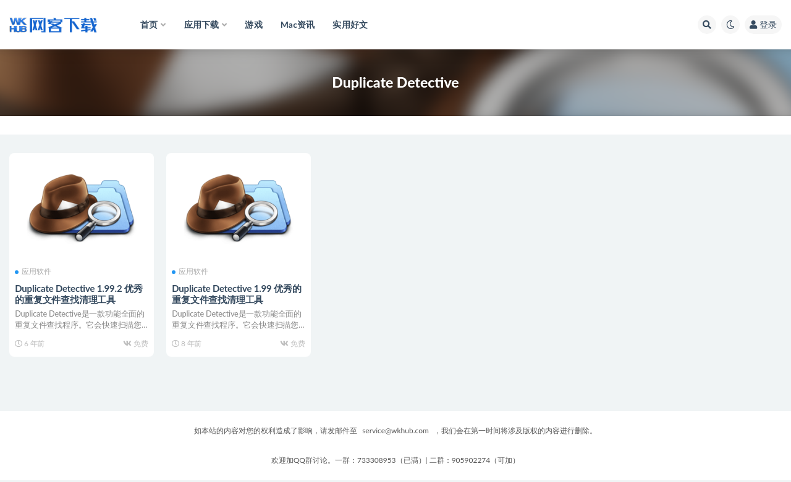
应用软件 (33, 271)
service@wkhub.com (395, 432)
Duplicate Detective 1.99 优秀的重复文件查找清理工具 (237, 293)
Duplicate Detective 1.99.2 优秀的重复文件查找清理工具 (79, 293)
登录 (763, 24)
